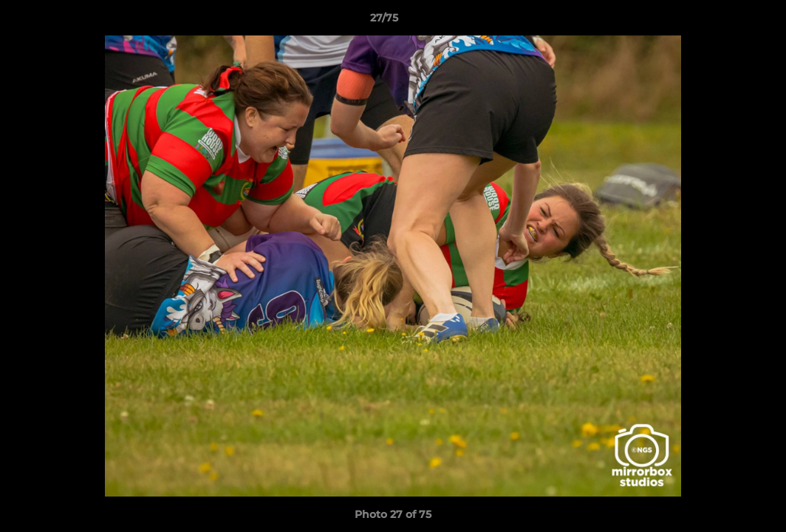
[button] (724, 21)
